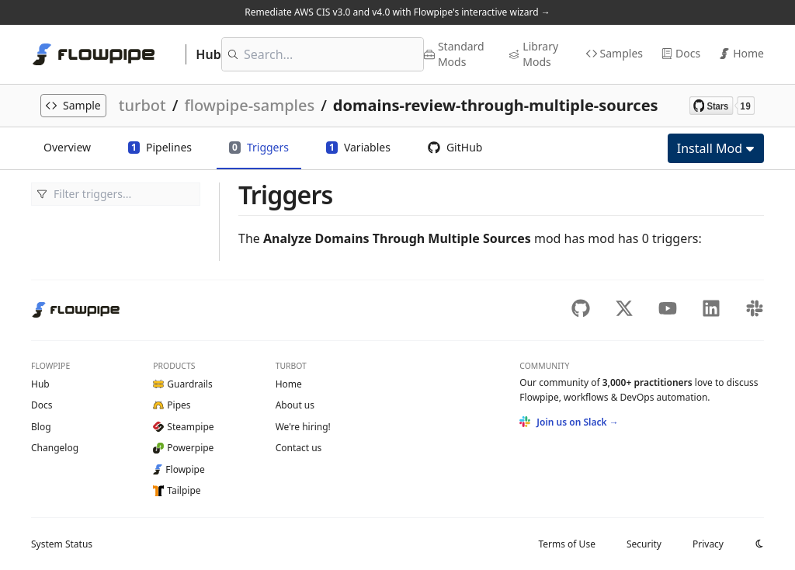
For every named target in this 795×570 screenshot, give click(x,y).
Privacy (708, 544)
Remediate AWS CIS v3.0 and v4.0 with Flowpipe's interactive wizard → (397, 12)
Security (644, 544)
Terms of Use (566, 544)
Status (61, 544)
